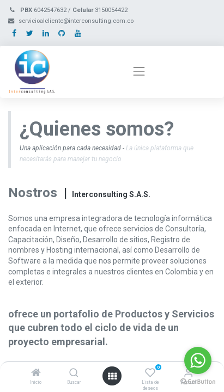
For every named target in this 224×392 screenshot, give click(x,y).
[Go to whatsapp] (197, 360)
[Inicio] (36, 373)
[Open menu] (112, 376)
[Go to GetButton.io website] (197, 381)
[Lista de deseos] (150, 373)
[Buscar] (74, 373)
